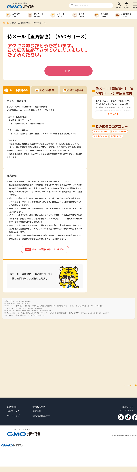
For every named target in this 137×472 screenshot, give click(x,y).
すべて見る (113, 113)
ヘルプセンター (14, 411)
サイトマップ (13, 415)
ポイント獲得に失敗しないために (44, 249)
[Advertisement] (29, 348)
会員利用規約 (39, 406)
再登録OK (117, 136)
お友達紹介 (12, 406)
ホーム (6, 23)
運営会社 (37, 411)
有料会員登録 (120, 131)
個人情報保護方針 (41, 415)
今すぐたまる (101, 136)
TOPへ (68, 71)
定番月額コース (102, 131)
